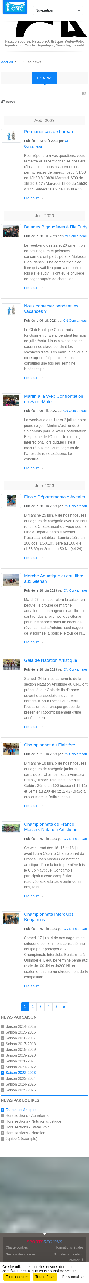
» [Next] (64, 1007)
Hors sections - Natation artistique (33, 1121)
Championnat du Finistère (49, 744)
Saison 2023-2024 (21, 1078)
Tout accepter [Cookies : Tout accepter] (17, 1277)
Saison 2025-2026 (21, 1090)
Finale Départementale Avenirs (54, 496)
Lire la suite (31, 198)
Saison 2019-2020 (21, 1055)
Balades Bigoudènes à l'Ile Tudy (55, 226)
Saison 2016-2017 (21, 1038)
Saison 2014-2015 (21, 1026)
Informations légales (68, 1247)
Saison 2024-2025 (21, 1084)
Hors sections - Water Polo (28, 1127)
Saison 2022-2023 (21, 1073)
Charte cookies (17, 1247)
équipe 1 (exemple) (21, 1139)
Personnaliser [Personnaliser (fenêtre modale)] (73, 1277)
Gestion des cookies (21, 1254)
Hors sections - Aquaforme (27, 1115)
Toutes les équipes (21, 1110)
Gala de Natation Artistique (50, 660)
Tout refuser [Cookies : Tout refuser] (45, 1277)
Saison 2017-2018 (21, 1044)
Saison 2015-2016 (21, 1032)
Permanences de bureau (48, 131)
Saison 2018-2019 (21, 1050)
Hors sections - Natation (25, 1133)
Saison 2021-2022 (21, 1067)
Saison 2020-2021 (21, 1061)
